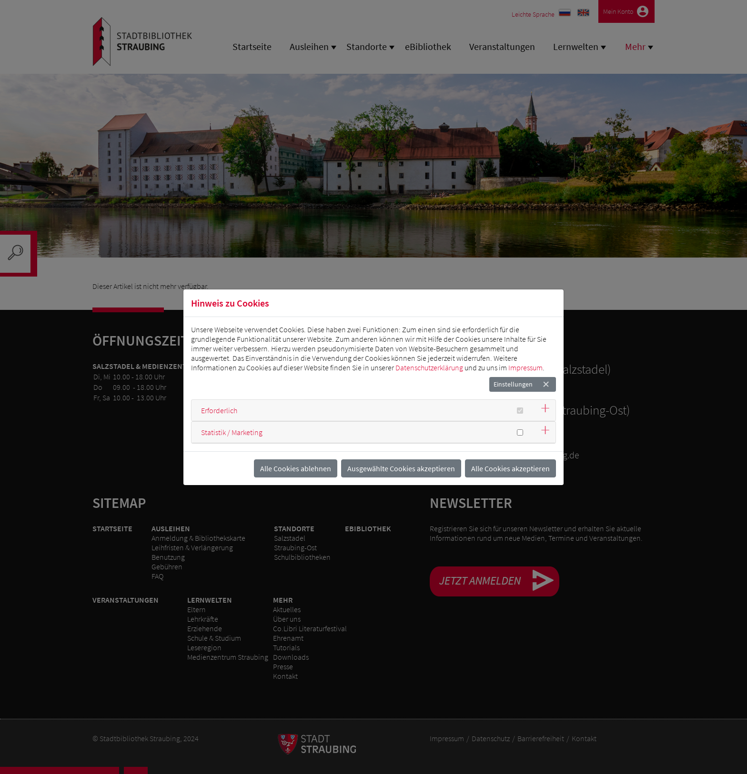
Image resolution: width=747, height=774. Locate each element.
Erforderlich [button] (219, 410)
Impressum (525, 367)
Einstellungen (513, 384)
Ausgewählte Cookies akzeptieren (401, 468)
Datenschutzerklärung (429, 367)
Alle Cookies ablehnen (295, 468)
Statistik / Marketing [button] (231, 432)
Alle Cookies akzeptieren (510, 468)
